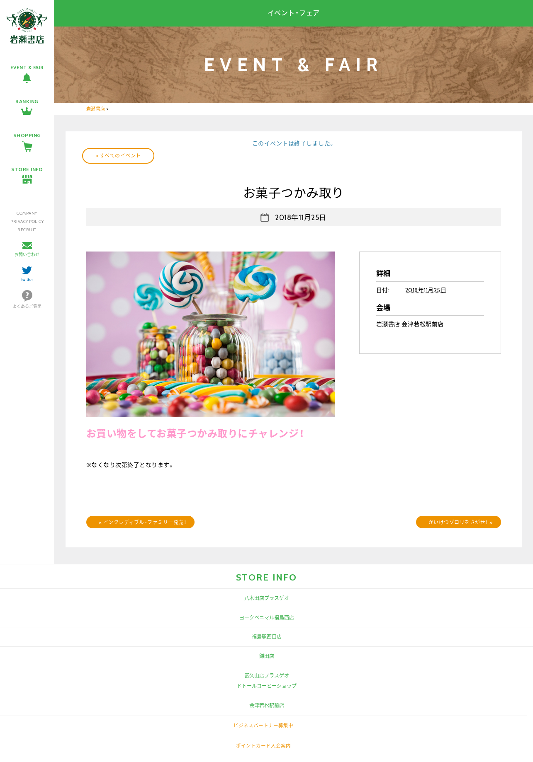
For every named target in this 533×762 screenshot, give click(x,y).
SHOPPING (27, 135)
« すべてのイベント (118, 155)
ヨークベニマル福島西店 (266, 617)
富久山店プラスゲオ (266, 675)
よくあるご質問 (26, 306)
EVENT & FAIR (27, 67)
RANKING (27, 101)
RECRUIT (27, 229)
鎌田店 (266, 656)
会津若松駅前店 (266, 705)
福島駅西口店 (267, 637)
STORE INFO (27, 169)
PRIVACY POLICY (27, 221)
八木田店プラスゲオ (266, 598)
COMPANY (27, 213)
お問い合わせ (27, 254)
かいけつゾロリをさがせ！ (460, 522)
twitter (27, 279)
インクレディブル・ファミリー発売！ (143, 522)
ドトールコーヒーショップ (267, 686)
